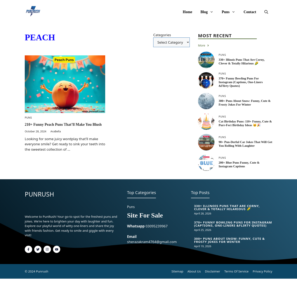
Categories (162, 35)
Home (187, 12)
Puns (230, 12)
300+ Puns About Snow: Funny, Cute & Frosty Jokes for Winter (229, 240)
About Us (194, 271)
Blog (209, 12)
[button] (266, 12)
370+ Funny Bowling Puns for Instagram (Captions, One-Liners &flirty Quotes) (241, 82)
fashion (48, 230)
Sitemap (177, 271)
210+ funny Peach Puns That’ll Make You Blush (63, 124)
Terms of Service (236, 271)
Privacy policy (262, 271)
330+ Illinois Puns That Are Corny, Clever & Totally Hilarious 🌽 (227, 207)
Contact (250, 12)
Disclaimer (212, 271)
